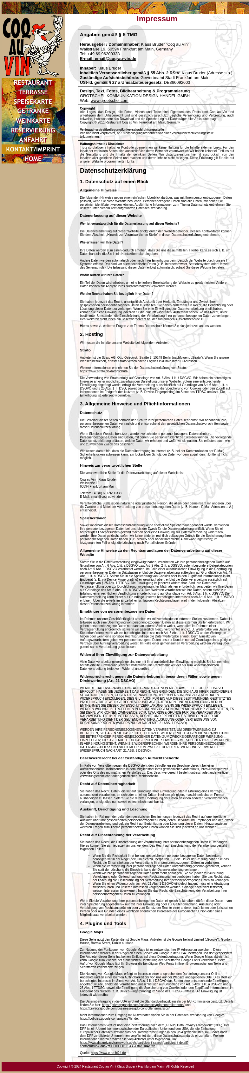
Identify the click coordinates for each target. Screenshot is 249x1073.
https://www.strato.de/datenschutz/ (104, 371)
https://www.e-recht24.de (108, 1053)
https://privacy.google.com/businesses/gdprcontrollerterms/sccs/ (125, 1008)
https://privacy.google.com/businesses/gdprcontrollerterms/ (143, 1005)
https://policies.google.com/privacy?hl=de (109, 1018)
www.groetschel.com (109, 100)
